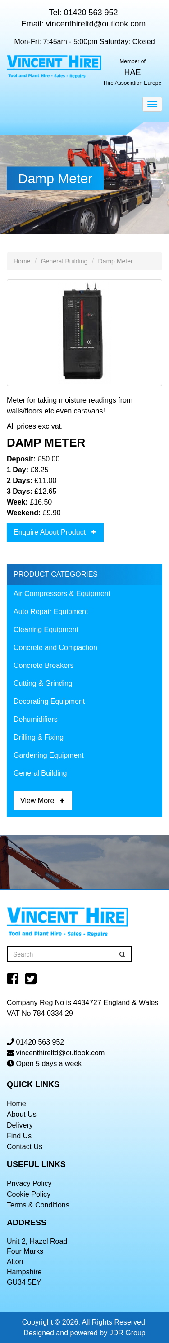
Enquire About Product (50, 532)
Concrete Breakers (43, 665)
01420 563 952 (91, 12)
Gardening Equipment (49, 755)
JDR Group (128, 1333)
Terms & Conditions (38, 1205)
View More (37, 800)
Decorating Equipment (49, 701)
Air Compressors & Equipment (62, 593)
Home (22, 261)
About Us (22, 1114)
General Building (64, 261)
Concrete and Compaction (55, 647)
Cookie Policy (28, 1194)
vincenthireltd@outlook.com (96, 23)
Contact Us (24, 1146)
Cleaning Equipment (46, 629)
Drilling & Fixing (39, 737)
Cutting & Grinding (43, 683)
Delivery (20, 1125)
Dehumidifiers (36, 719)
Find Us (19, 1136)
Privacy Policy (29, 1183)
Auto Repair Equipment (51, 611)
